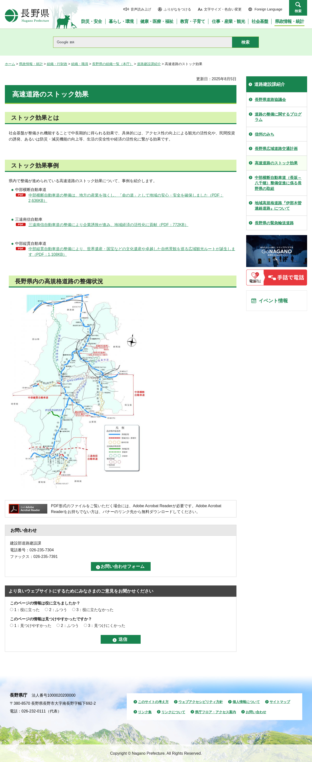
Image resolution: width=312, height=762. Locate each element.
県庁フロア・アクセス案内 (215, 712)
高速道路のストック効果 (276, 163)
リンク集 (145, 712)
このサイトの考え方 (153, 702)
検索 (298, 11)
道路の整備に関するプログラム (278, 117)
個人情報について (246, 702)
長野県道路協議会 (270, 100)
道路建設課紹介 (149, 64)
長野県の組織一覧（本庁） (112, 64)
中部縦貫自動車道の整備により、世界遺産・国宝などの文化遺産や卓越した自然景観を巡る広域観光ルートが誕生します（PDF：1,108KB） (132, 251)
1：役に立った (27, 610)
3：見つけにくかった (106, 625)
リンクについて (173, 712)
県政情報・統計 (31, 64)
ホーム (10, 64)
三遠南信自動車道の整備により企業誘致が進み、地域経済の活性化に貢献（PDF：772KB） (108, 225)
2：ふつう (58, 610)
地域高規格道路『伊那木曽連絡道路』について (278, 205)
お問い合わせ (256, 712)
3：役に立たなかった (95, 610)
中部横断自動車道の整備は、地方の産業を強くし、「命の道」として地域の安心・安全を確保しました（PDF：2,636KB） (126, 198)
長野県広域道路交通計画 (276, 149)
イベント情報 (273, 300)
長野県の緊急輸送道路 (274, 223)
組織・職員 (79, 64)
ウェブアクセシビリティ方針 (200, 702)
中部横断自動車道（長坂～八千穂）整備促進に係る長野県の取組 (278, 183)
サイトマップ (280, 702)
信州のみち (264, 134)
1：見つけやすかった (32, 625)
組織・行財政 (57, 64)
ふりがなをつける (177, 9)
